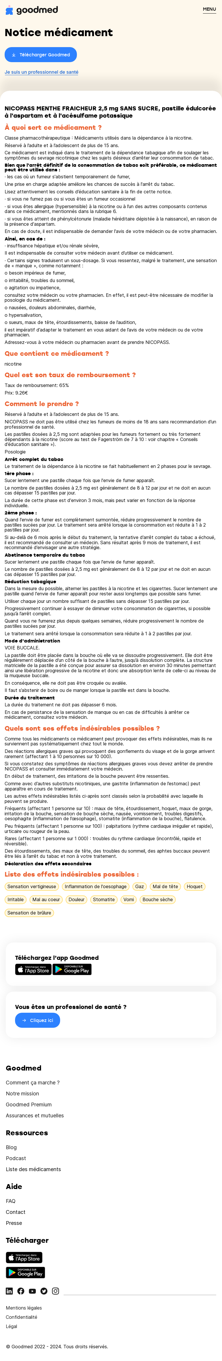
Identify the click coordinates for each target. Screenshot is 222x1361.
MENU (209, 9)
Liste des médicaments (33, 1169)
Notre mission (22, 1093)
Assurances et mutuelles (35, 1115)
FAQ (11, 1201)
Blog (11, 1147)
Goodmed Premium (29, 1104)
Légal (11, 1326)
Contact (15, 1212)
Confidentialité (21, 1317)
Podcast (16, 1158)
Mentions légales (24, 1308)
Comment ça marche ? (33, 1082)
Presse (14, 1223)
